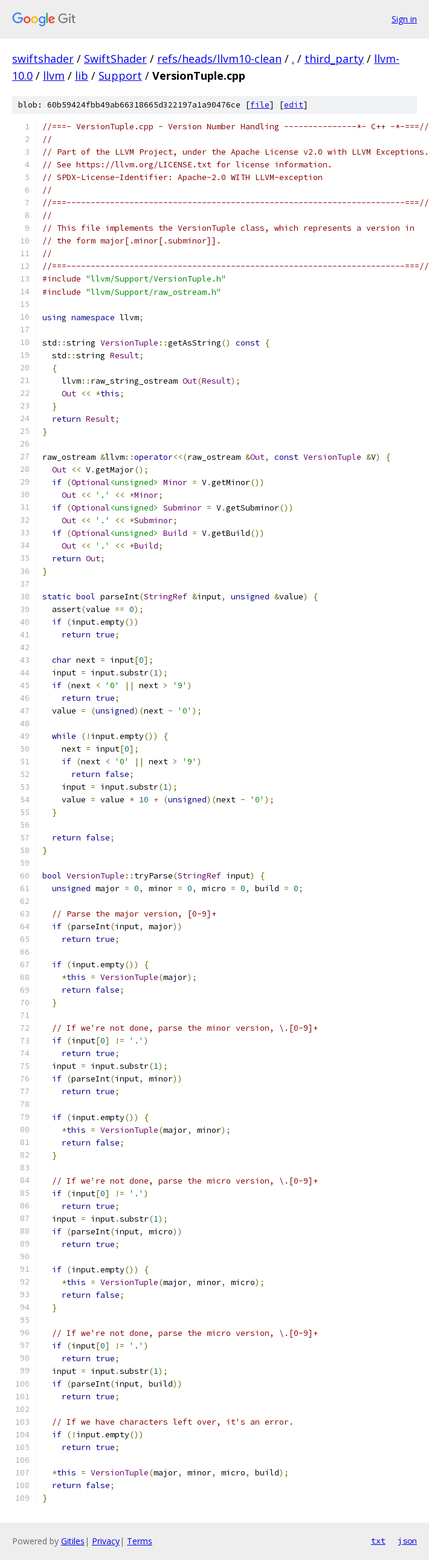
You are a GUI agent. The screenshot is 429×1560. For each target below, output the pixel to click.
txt (378, 1540)
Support (120, 75)
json (407, 1540)
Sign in (404, 19)
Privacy (106, 1541)
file (259, 105)
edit (293, 105)
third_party (334, 58)
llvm (54, 75)
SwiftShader (115, 58)
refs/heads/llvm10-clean (219, 58)
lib (81, 75)
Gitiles (73, 1541)
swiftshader (43, 58)
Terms (139, 1541)
